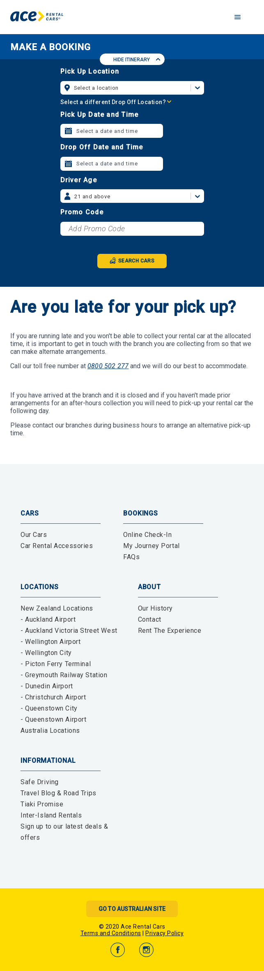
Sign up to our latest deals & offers (64, 831)
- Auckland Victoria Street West (69, 630)
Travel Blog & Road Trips (58, 793)
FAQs (131, 557)
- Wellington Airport (50, 642)
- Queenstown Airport (53, 719)
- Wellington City (46, 653)
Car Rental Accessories (57, 546)
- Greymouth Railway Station (64, 675)
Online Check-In (147, 535)
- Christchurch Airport (53, 697)
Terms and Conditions (110, 933)
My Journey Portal (151, 546)
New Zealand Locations (57, 608)
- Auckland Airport (48, 619)
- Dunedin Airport (47, 686)
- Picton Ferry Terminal (56, 664)
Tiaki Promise (42, 804)
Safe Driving (40, 782)
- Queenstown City (49, 708)
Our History (155, 608)
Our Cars (34, 535)
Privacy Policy (164, 933)
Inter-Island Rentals (51, 815)
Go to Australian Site (132, 909)
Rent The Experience (170, 630)
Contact (149, 619)
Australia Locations (50, 730)
